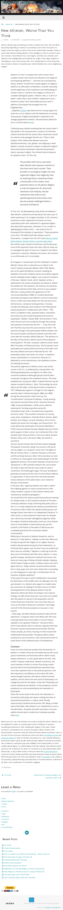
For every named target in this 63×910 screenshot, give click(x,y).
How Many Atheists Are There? (15, 866)
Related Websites (8, 801)
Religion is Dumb (16, 2)
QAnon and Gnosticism (13, 863)
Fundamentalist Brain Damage (15, 860)
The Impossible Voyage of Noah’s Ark (18, 857)
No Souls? (8, 845)
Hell (3, 825)
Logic (3, 814)
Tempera (48, 908)
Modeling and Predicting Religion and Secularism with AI (47, 776)
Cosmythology (7, 827)
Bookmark (7, 767)
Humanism (47, 757)
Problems (5, 811)
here (31, 122)
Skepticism (5, 816)
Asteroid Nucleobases (12, 848)
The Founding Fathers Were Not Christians (19, 877)
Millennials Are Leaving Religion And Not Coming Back (24, 869)
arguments (9, 24)
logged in (14, 791)
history (33, 40)
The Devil (6, 775)
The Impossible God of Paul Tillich (16, 875)
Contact (4, 804)
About (4, 798)
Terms (4, 807)
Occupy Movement (50, 751)
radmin (6, 40)
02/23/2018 (16, 40)
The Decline (8, 851)
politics (38, 40)
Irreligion (5, 822)
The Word (5, 819)
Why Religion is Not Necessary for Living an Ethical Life (24, 872)
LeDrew (23, 110)
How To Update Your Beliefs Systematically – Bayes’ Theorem (27, 854)
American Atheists (8, 738)
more (17, 715)
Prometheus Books (51, 735)
